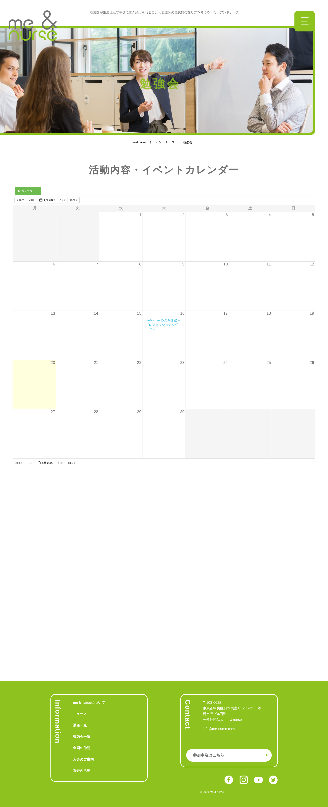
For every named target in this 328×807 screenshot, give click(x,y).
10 (225, 264)
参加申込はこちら (208, 755)
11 (269, 264)
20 (53, 362)
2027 (74, 200)
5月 (63, 200)
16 (182, 313)
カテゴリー (28, 191)
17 (225, 313)
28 (96, 412)
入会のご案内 (83, 759)
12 (312, 264)
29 (139, 412)
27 (53, 412)
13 (53, 313)
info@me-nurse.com (219, 729)
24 (225, 362)
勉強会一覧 (81, 736)
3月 (32, 200)
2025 (21, 200)
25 (269, 362)
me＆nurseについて (89, 702)
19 (312, 313)
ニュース (80, 714)
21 (96, 362)
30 (182, 412)
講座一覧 (80, 725)
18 (269, 313)
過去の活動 (81, 771)
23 (182, 362)
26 (312, 362)
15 (139, 313)
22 (139, 362)
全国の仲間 (81, 748)
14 (96, 313)
